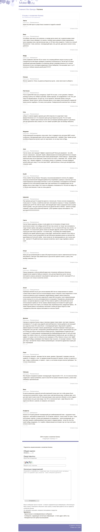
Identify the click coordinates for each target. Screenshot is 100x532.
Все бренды (31, 9)
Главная (22, 9)
